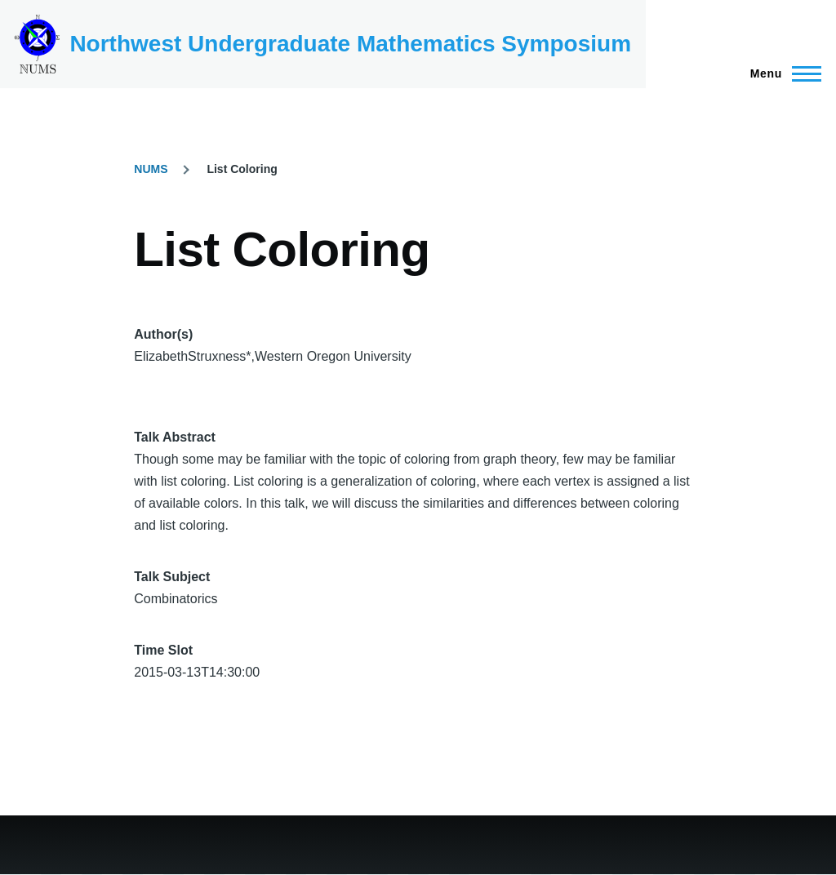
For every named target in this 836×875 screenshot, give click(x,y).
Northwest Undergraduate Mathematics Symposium (350, 43)
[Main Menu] (781, 73)
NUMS (150, 168)
